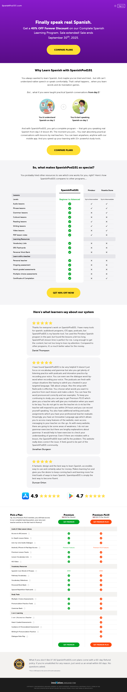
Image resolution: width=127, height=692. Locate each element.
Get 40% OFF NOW (63, 292)
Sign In (121, 6)
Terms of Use (96, 686)
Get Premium (68, 522)
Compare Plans (63, 49)
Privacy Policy (86, 686)
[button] (115, 6)
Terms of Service (83, 688)
